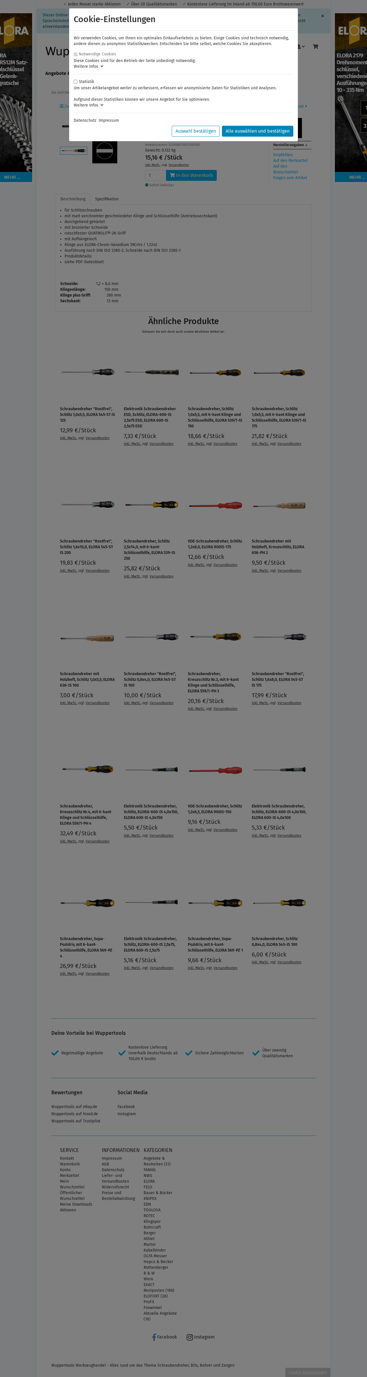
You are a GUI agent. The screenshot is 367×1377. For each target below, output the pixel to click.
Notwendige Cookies (97, 54)
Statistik (86, 81)
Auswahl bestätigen (195, 131)
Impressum (109, 120)
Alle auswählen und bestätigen (258, 131)
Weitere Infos (88, 66)
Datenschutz (85, 120)
